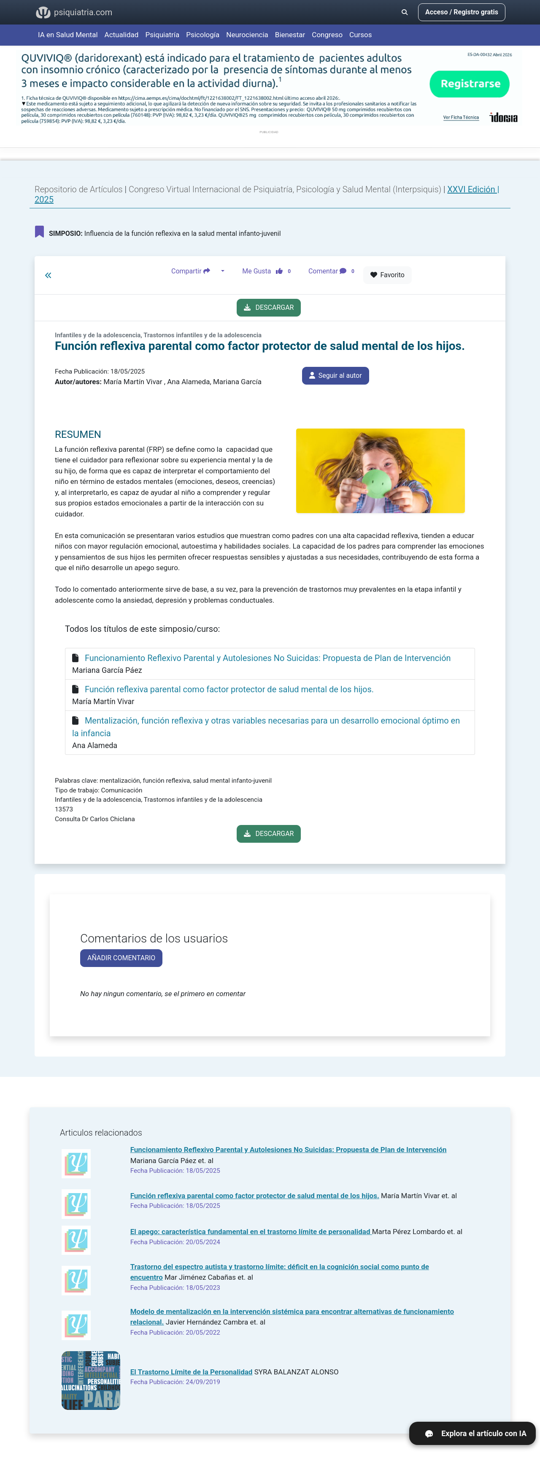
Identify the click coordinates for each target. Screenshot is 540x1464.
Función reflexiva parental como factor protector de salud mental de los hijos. (229, 689)
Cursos (360, 34)
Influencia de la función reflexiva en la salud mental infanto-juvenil (158, 232)
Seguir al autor (335, 375)
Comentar (333, 271)
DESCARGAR (269, 307)
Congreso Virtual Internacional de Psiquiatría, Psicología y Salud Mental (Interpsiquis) (286, 189)
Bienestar (290, 34)
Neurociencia (247, 34)
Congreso (327, 34)
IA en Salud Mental (68, 34)
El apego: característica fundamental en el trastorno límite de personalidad (251, 1231)
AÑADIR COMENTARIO (121, 958)
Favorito (387, 275)
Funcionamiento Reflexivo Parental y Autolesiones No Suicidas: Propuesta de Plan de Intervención (268, 658)
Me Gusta (269, 271)
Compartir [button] (195, 271)
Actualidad (122, 34)
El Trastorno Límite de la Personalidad (191, 1372)
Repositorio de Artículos (79, 189)
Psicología (202, 34)
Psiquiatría (162, 34)
